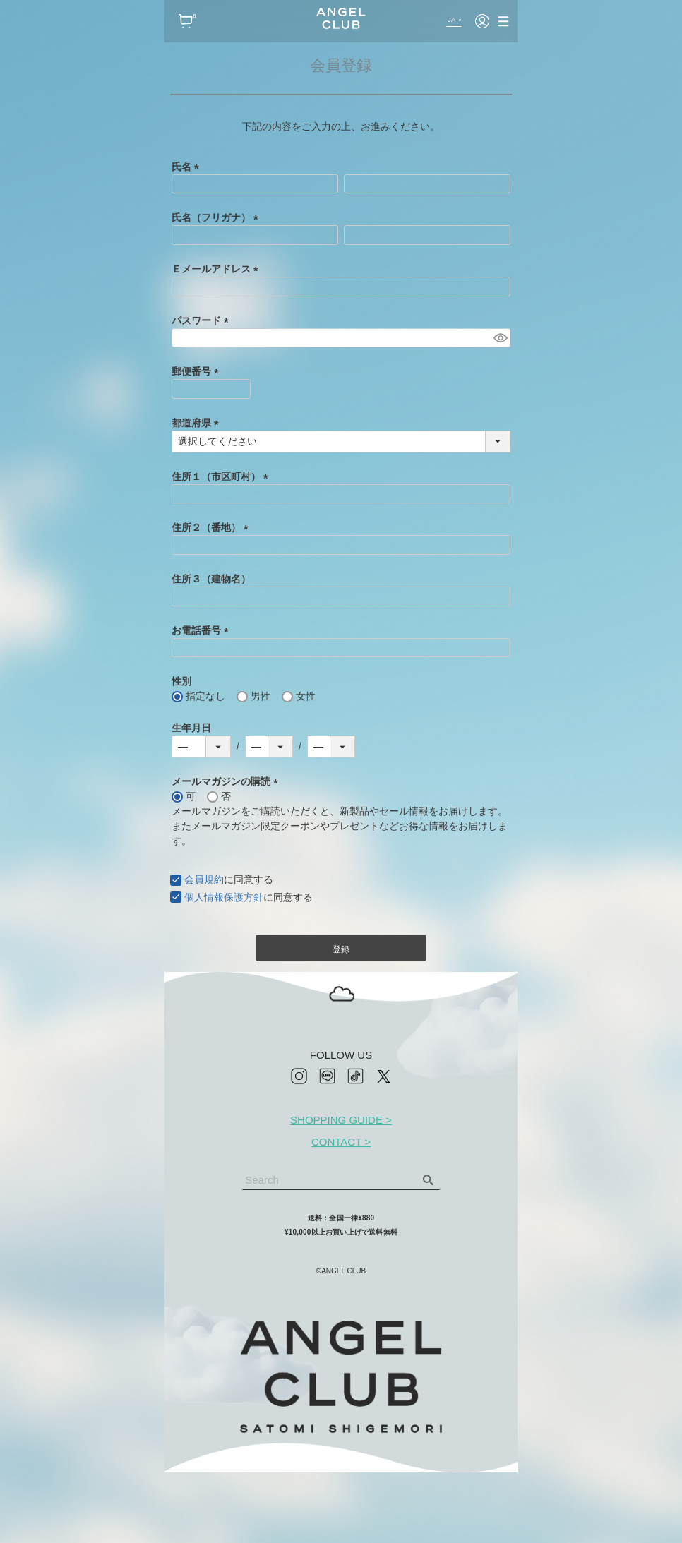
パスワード (203, 320)
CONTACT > (341, 1141)
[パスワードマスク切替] (500, 338)
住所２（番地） (212, 527)
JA (450, 19)
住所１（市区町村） (222, 476)
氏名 (188, 166)
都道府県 (198, 422)
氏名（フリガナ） (217, 217)
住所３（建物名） (211, 578)
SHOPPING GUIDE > (341, 1120)
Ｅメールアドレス (217, 269)
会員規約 (204, 879)
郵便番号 (198, 371)
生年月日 (191, 727)
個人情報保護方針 (223, 897)
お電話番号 (203, 630)
